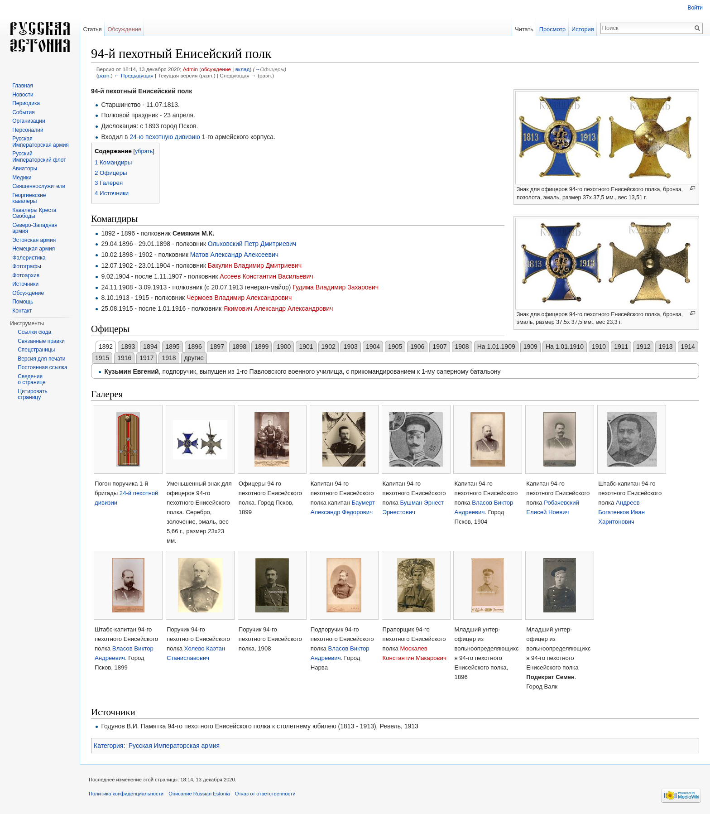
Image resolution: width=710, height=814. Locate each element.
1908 (462, 346)
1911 (621, 346)
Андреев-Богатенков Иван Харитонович (621, 512)
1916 (124, 357)
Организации (28, 121)
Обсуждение (124, 29)
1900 (284, 346)
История (582, 29)
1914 (688, 346)
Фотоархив (25, 275)
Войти (695, 8)
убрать (144, 151)
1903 (351, 346)
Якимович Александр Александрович (278, 308)
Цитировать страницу (33, 394)
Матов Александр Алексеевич (234, 254)
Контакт (22, 311)
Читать (524, 29)
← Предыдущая (134, 75)
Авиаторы (24, 168)
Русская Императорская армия (174, 745)
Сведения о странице (32, 379)
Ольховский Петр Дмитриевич (252, 243)
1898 (239, 346)
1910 (599, 346)
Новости (22, 95)
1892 (106, 346)
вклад (242, 69)
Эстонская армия (34, 240)
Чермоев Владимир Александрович (239, 297)
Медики (21, 177)
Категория (108, 745)
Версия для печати (41, 359)
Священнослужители (38, 186)
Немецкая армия (33, 249)
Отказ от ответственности (265, 793)
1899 (261, 346)
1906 (417, 346)
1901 (306, 346)
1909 (530, 346)
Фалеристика (28, 258)
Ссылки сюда (34, 332)
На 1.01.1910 (565, 346)
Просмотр (552, 29)
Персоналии (27, 130)
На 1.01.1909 (496, 346)
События (23, 112)
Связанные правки (41, 341)
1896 (195, 346)
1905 (395, 346)
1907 (439, 346)
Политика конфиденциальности (126, 793)
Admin (190, 69)
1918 (169, 357)
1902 (328, 346)
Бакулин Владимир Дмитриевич (255, 265)
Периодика (26, 103)
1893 (128, 346)
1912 (643, 346)
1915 (102, 357)
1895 (172, 346)
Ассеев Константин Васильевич (266, 276)
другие (194, 357)
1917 (146, 357)
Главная (22, 85)
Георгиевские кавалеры (29, 198)
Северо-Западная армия (35, 228)
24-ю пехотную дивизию (165, 136)
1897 (217, 346)
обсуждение (216, 69)
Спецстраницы (36, 350)
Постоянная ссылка (42, 367)
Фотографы (26, 266)
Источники (25, 284)
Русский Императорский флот (39, 156)
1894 (150, 346)
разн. (104, 75)
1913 (665, 346)
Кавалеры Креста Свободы (34, 213)
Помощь (22, 302)
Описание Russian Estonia (199, 793)
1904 (373, 346)
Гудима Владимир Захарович (336, 287)
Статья (92, 29)
